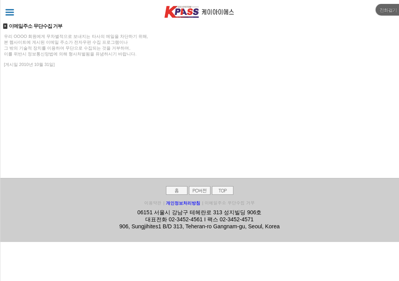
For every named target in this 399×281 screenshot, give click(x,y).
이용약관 (152, 203)
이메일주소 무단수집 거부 (229, 203)
